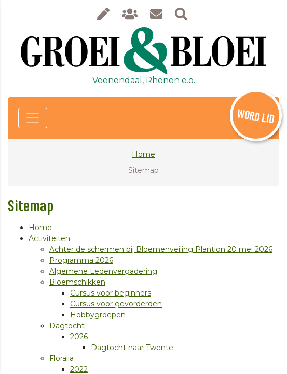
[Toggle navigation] (32, 118)
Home (143, 154)
